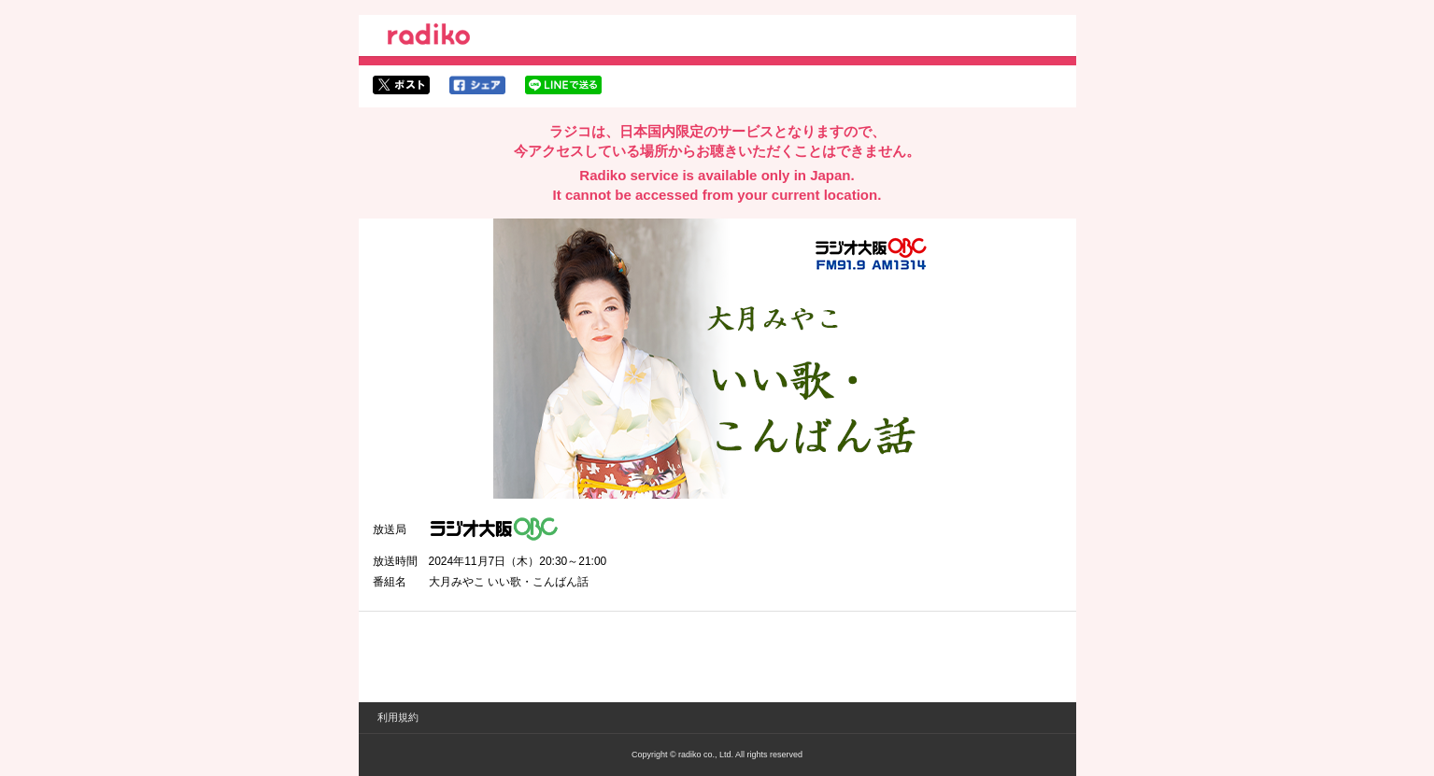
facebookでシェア (477, 85)
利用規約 (398, 717)
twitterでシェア (401, 85)
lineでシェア (563, 85)
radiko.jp (429, 37)
